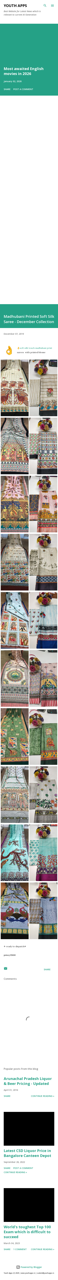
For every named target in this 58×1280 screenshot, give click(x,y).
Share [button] (7, 89)
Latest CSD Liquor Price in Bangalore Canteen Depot (27, 1153)
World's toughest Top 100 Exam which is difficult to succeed (27, 1231)
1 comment (20, 1249)
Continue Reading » (42, 1096)
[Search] (45, 5)
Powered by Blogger (29, 1267)
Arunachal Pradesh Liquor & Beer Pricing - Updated (28, 1081)
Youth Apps (15, 5)
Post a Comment (23, 89)
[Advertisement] (29, 204)
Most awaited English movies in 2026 (24, 71)
